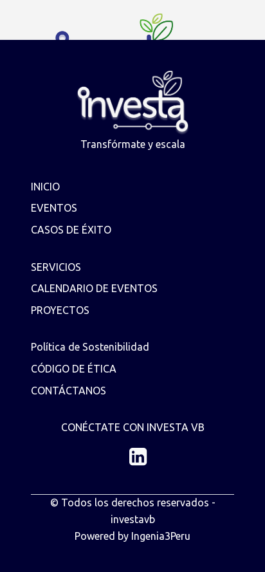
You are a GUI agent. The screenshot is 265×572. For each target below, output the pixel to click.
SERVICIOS (56, 267)
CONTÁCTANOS (68, 390)
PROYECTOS (60, 310)
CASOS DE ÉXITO (71, 229)
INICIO (45, 186)
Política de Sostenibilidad (90, 347)
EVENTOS (54, 208)
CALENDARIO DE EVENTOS (94, 288)
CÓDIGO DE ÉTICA (73, 368)
